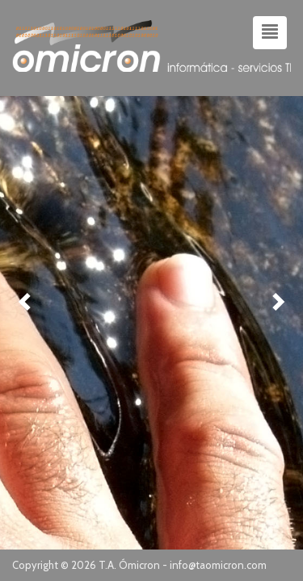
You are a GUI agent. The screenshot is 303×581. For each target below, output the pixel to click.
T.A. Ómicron (129, 564)
